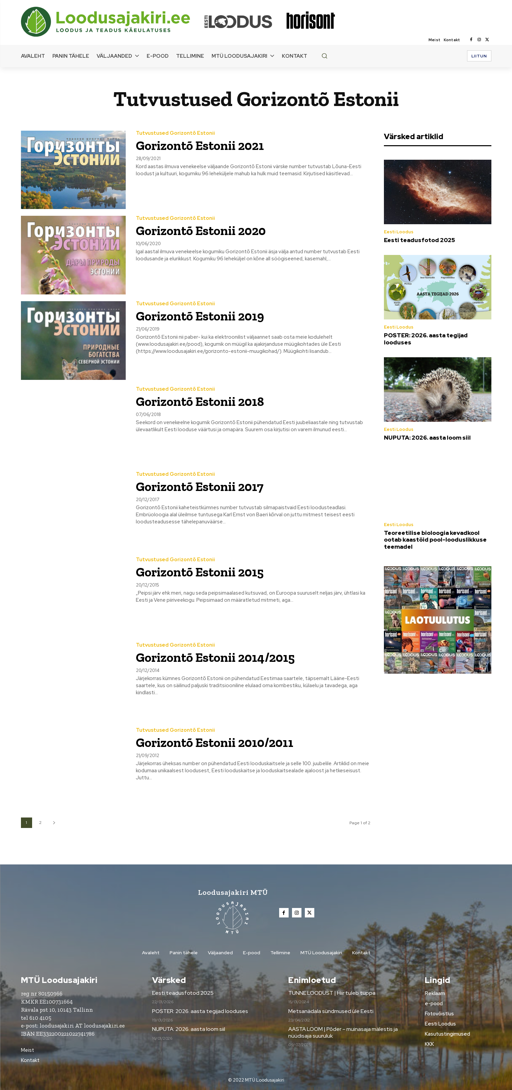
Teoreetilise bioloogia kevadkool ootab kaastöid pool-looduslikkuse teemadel (435, 539)
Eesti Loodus (398, 232)
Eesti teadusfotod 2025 (419, 240)
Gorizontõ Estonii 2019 (200, 316)
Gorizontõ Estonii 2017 (200, 486)
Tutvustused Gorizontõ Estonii (175, 133)
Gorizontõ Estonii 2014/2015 (215, 657)
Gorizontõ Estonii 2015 (200, 572)
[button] (324, 56)
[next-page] (54, 823)
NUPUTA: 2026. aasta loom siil (427, 437)
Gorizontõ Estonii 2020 (201, 230)
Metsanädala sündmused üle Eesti (330, 1011)
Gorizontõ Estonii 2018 (200, 401)
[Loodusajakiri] (112, 22)
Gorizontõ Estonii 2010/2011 (214, 742)
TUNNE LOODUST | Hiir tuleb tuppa (331, 992)
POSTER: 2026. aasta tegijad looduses (426, 339)
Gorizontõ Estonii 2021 (200, 145)
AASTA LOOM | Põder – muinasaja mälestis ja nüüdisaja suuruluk (343, 1032)
